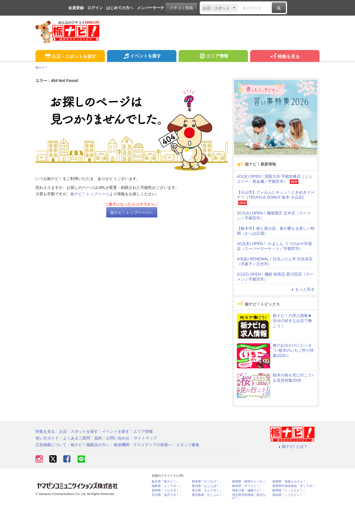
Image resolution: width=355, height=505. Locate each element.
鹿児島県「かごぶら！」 (208, 494)
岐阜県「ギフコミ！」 (247, 486)
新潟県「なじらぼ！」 (207, 486)
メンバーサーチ (150, 8)
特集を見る (285, 57)
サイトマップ (145, 438)
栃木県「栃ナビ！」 (165, 481)
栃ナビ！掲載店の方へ (90, 444)
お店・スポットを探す (70, 57)
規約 (98, 438)
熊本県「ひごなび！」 (207, 481)
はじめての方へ (119, 8)
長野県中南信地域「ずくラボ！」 (295, 486)
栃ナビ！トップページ (89, 194)
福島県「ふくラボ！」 (167, 486)
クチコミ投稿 (181, 8)
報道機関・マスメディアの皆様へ (143, 444)
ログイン (95, 8)
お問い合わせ (118, 438)
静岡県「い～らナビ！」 (289, 490)
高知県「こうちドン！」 (289, 494)
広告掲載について (51, 444)
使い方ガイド (47, 438)
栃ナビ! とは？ (292, 446)
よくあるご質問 (76, 438)
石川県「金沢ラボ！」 (167, 494)
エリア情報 (213, 57)
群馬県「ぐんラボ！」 (167, 490)
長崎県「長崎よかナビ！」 (290, 481)
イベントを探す (141, 57)
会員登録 (76, 8)
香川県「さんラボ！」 (207, 490)
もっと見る (302, 289)
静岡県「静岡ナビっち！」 (250, 481)
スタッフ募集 (187, 444)
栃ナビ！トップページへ (131, 212)
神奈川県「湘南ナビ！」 (249, 490)
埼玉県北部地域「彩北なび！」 (249, 496)
